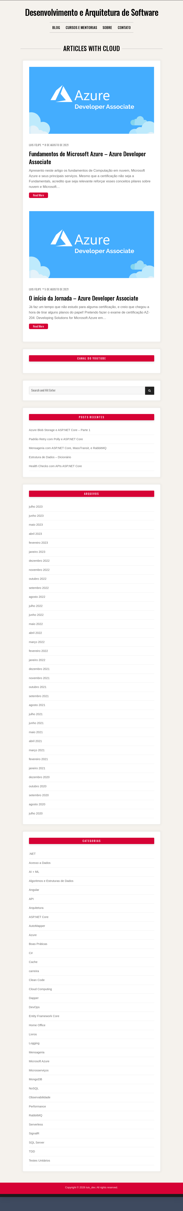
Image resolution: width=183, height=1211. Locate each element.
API (31, 906)
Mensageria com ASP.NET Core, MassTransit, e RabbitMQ (68, 456)
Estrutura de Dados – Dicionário (50, 465)
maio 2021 (36, 740)
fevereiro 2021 (38, 767)
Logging (34, 1051)
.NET (32, 861)
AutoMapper (37, 933)
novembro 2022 (39, 577)
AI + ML (34, 879)
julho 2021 (36, 722)
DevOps (34, 1015)
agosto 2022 (37, 604)
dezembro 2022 (39, 568)
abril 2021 (35, 749)
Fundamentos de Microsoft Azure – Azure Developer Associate (85, 157)
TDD (32, 1159)
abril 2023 (35, 541)
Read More (40, 194)
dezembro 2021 (39, 676)
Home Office (37, 1033)
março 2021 (37, 758)
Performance (37, 1114)
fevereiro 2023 (38, 550)
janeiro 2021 (37, 776)
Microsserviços (39, 1078)
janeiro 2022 (37, 668)
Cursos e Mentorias (81, 27)
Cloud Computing (40, 997)
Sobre (107, 27)
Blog (56, 27)
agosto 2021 (37, 713)
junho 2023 (36, 523)
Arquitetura (36, 915)
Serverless (36, 1132)
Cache (33, 969)
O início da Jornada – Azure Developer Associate (81, 301)
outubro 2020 (38, 794)
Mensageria (37, 1060)
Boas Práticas (38, 951)
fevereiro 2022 (38, 658)
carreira (34, 979)
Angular (34, 897)
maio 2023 (36, 532)
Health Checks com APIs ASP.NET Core (55, 474)
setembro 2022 (39, 595)
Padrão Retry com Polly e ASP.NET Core (56, 447)
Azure (33, 943)
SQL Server (36, 1150)
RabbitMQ (35, 1123)
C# (31, 961)
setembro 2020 (39, 803)
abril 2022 (35, 640)
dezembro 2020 (39, 785)
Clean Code (37, 988)
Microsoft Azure (39, 1069)
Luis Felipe (36, 144)
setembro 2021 (39, 704)
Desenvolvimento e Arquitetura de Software (91, 11)
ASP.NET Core (39, 924)
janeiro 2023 (37, 559)
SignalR (34, 1141)
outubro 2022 (38, 586)
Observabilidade (39, 1105)
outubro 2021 (38, 694)
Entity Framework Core (44, 1024)
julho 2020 (36, 821)
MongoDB (35, 1087)
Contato (124, 27)
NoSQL (34, 1096)
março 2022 (37, 650)
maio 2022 (36, 631)
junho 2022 (36, 622)
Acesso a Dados (40, 870)
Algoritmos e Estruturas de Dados (51, 888)
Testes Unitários (39, 1168)
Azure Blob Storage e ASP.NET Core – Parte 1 (59, 438)
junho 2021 (36, 731)
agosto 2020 (37, 812)
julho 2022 (36, 613)
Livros (33, 1042)
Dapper (34, 1006)
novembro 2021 (39, 686)
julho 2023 (36, 514)
